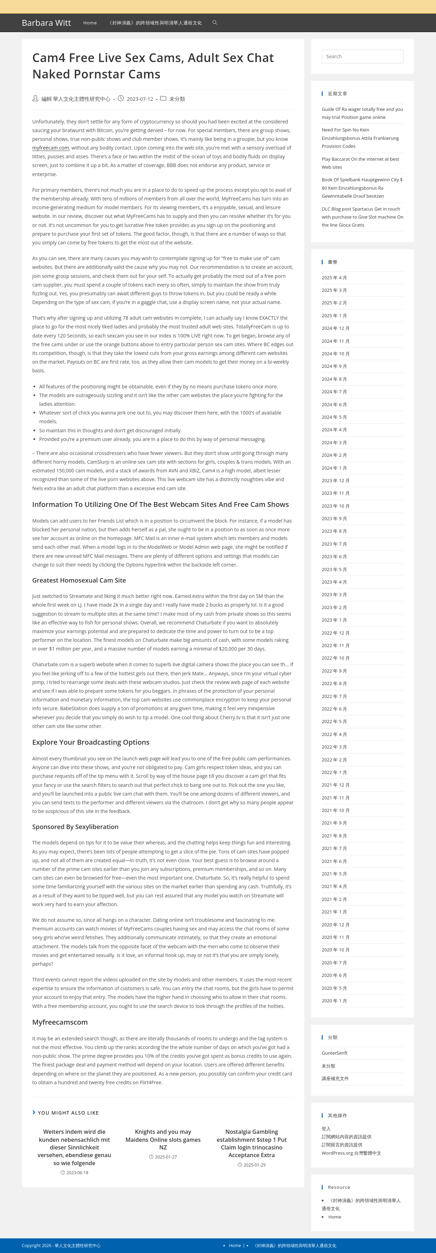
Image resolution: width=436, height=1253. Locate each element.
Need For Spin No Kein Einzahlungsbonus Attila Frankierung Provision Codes (360, 138)
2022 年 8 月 (334, 683)
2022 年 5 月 (334, 721)
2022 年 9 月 (334, 671)
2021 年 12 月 (336, 785)
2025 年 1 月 (334, 315)
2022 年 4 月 (334, 734)
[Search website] (214, 23)
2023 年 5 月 (334, 569)
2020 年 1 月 (334, 1000)
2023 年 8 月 (334, 531)
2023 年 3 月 (334, 594)
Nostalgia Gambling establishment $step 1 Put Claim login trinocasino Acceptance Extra (252, 1143)
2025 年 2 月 (334, 302)
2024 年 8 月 (334, 379)
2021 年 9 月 (334, 823)
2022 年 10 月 (336, 658)
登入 (326, 1128)
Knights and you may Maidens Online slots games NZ (163, 1139)
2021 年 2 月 (334, 899)
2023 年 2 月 (334, 607)
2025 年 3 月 (334, 290)
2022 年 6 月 (334, 709)
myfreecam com (50, 147)
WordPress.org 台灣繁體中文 (351, 1153)
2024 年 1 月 (334, 468)
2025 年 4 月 (334, 277)
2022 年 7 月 (334, 696)
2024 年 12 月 (336, 328)
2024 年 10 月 (336, 353)
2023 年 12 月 (336, 480)
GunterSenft (334, 1053)
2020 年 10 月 (336, 950)
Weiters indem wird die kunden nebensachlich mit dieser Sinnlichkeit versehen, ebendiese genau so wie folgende (74, 1147)
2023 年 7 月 (334, 544)
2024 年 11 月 (336, 341)
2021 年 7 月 (334, 848)
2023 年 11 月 (336, 493)
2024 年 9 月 (334, 366)
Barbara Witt (46, 22)
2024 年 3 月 (334, 442)
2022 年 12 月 (336, 633)
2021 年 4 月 (334, 886)
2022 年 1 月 (334, 772)
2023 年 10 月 (336, 506)
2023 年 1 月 (334, 620)
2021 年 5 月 (334, 874)
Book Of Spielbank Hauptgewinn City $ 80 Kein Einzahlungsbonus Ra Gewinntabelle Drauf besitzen (362, 187)
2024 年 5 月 (334, 417)
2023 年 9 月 (334, 518)
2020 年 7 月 (334, 962)
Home (334, 1217)
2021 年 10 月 (336, 810)
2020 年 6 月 (334, 975)
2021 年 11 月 (336, 798)
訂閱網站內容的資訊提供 (347, 1136)
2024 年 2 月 (334, 455)
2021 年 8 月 (334, 836)
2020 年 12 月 (336, 924)
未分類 (177, 99)
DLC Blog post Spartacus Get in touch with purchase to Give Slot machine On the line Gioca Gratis (362, 217)
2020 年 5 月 (334, 988)
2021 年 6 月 (334, 861)
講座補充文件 (335, 1078)
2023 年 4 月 (334, 582)
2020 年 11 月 (336, 937)
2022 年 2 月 (334, 760)
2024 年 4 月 (334, 429)
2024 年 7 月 (334, 391)
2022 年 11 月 (336, 645)
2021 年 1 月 (334, 912)
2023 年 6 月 (334, 556)
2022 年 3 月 (334, 747)
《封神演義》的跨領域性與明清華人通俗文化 (294, 1245)
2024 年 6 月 (334, 404)
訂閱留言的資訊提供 (342, 1144)
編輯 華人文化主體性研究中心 (76, 99)
